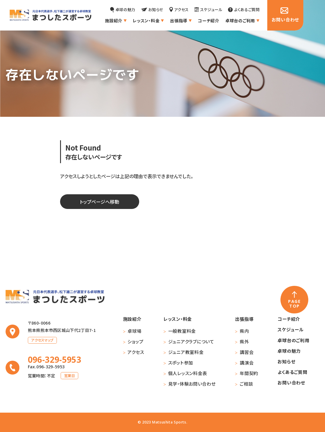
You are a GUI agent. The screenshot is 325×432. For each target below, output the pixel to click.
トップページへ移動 (99, 201)
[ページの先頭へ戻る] (294, 300)
